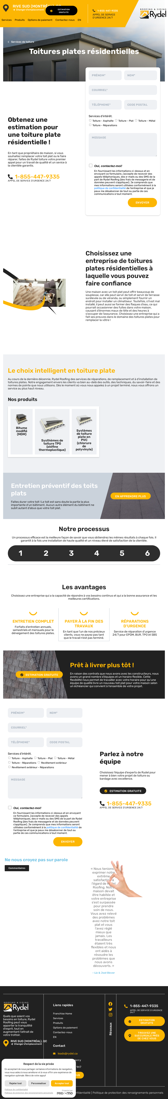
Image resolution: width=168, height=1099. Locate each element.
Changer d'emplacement (28, 9)
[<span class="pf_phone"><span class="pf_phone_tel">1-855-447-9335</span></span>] (94, 10)
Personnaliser (38, 1083)
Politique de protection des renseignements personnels (128, 1092)
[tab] (22, 431)
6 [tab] (147, 553)
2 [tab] (46, 553)
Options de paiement (40, 19)
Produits (20, 19)
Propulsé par (65, 1091)
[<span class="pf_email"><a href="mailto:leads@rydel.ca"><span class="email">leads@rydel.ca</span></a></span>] (54, 1053)
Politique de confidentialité (16, 1090)
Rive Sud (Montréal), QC (37, 6)
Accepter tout (62, 1083)
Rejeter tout (15, 1083)
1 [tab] (20, 553)
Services (7, 19)
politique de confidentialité (110, 188)
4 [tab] (96, 553)
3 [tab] (71, 553)
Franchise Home (62, 1013)
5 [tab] (122, 553)
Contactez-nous (65, 19)
